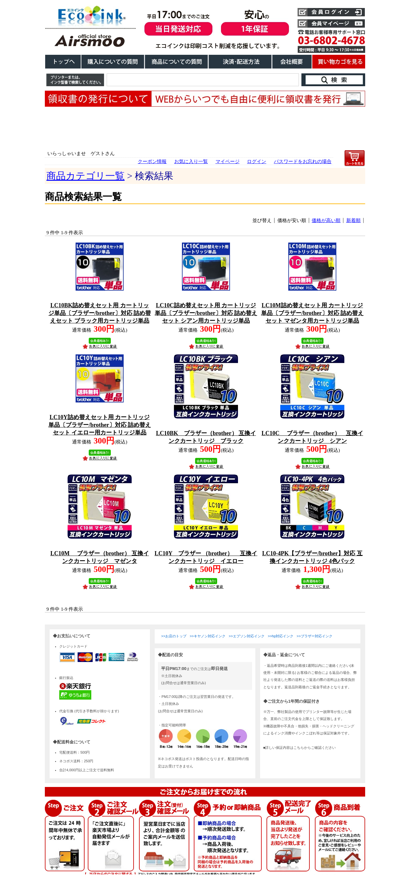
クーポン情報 (152, 161)
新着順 (353, 220)
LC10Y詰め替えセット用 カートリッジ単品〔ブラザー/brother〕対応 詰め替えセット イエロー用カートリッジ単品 (99, 425)
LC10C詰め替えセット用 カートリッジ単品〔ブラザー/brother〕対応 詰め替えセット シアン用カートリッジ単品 (206, 313)
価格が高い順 (326, 220)
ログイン (256, 161)
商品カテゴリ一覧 (85, 175)
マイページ (228, 161)
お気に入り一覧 (191, 161)
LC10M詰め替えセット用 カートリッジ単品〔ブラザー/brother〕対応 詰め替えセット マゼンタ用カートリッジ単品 (312, 313)
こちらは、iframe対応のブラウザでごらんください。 (205, 749)
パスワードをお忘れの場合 (303, 161)
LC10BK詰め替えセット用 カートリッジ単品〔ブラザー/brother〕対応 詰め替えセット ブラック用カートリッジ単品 (99, 313)
